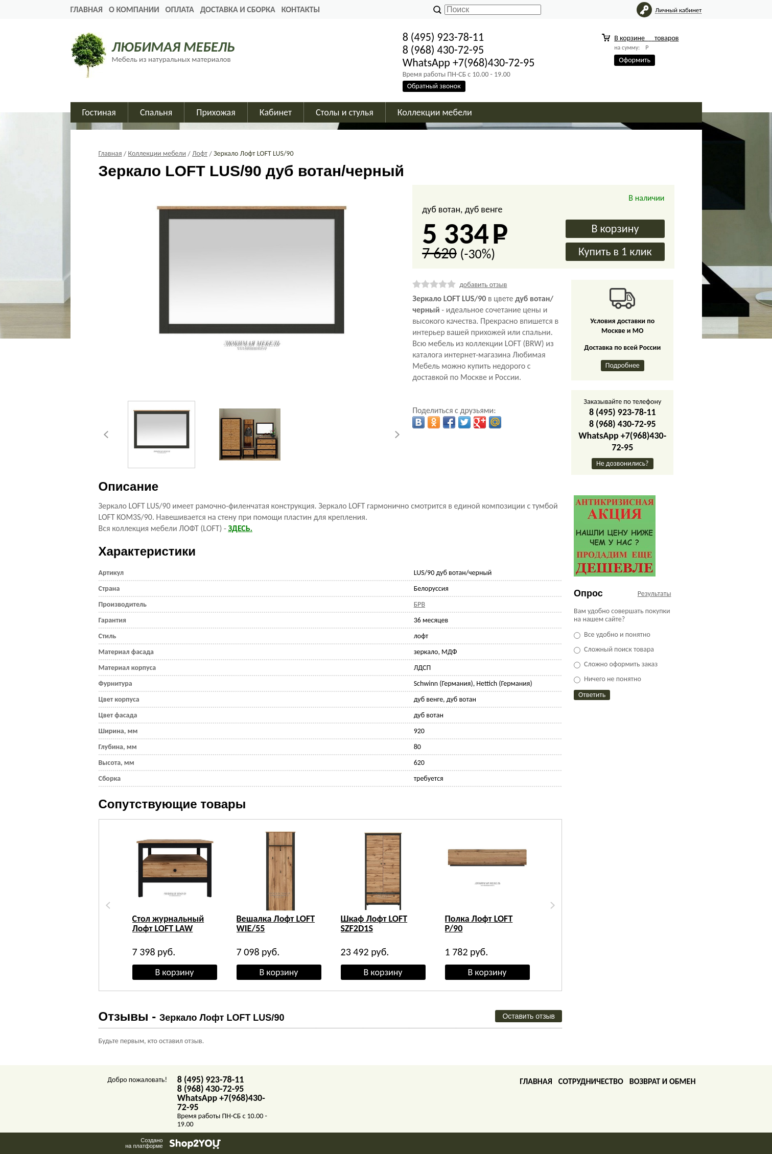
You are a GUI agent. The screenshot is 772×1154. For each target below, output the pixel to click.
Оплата (180, 9)
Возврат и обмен (662, 1081)
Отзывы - (192, 1016)
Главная (87, 9)
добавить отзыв (483, 284)
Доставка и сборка (237, 9)
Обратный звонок (434, 86)
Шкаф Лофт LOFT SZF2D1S (374, 923)
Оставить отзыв (528, 1016)
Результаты (654, 593)
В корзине (646, 38)
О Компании (134, 9)
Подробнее (622, 365)
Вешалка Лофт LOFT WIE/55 (276, 923)
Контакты (301, 9)
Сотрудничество (590, 1081)
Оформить (634, 60)
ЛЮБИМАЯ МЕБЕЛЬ (173, 47)
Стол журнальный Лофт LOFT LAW (168, 923)
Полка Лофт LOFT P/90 (479, 923)
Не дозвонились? (622, 463)
